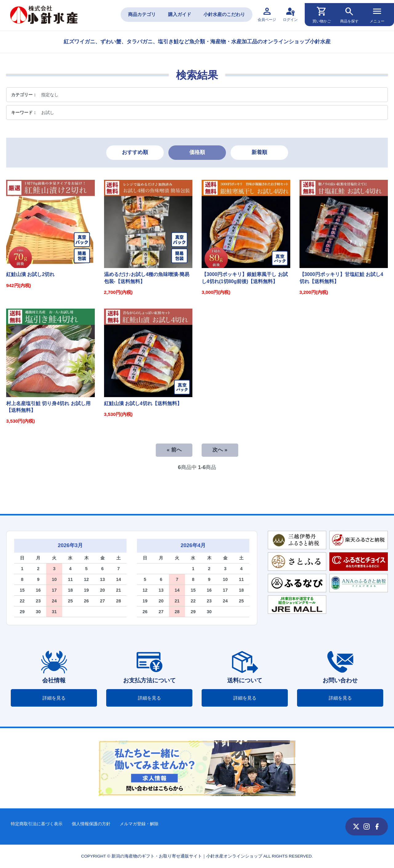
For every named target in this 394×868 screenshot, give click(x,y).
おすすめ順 (135, 152)
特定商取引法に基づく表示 (36, 823)
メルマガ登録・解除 (139, 823)
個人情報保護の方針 (91, 823)
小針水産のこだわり (224, 14)
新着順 (259, 152)
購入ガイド (179, 14)
